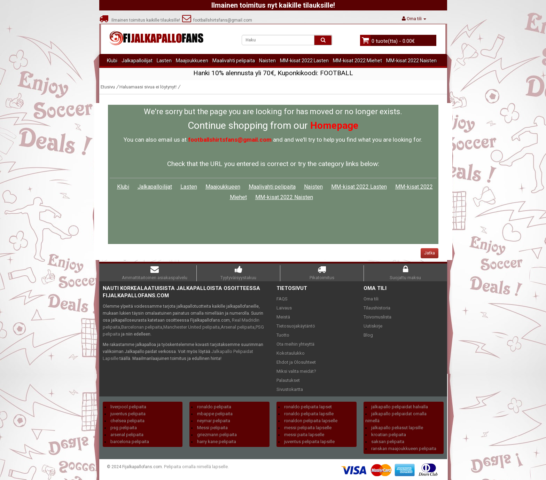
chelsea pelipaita (127, 420)
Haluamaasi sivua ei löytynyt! (148, 86)
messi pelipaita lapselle (308, 427)
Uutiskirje (373, 326)
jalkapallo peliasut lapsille (397, 427)
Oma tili (371, 298)
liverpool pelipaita (128, 406)
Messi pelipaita (212, 427)
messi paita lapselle (304, 434)
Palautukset (288, 380)
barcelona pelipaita (129, 441)
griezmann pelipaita (217, 434)
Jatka (429, 253)
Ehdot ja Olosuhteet (296, 362)
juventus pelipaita (128, 413)
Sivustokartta (289, 389)
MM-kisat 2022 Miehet (357, 60)
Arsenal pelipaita (238, 327)
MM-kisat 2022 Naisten (411, 60)
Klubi (112, 60)
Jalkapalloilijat (137, 60)
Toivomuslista (377, 317)
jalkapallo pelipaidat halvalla (399, 406)
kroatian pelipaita (388, 434)
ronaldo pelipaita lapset (308, 406)
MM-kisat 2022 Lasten (304, 60)
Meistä (283, 317)
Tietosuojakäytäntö (295, 326)
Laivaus (284, 307)
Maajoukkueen (192, 60)
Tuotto (282, 335)
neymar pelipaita (213, 420)
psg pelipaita (123, 427)
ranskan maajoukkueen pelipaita (403, 448)
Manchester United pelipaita (191, 327)
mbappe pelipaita (215, 413)
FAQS (282, 298)
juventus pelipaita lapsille (309, 441)
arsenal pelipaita (126, 434)
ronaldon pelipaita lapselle (310, 420)
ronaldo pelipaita (214, 406)
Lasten (164, 60)
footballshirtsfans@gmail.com (217, 20)
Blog (368, 335)
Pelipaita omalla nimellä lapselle (196, 466)
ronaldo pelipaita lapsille (309, 413)
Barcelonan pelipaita (141, 327)
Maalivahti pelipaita (233, 60)
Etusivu (108, 86)
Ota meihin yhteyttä (295, 344)
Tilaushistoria (377, 307)
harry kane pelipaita (216, 441)
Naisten (267, 60)
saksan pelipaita (387, 441)
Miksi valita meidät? (296, 371)
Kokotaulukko (290, 353)
